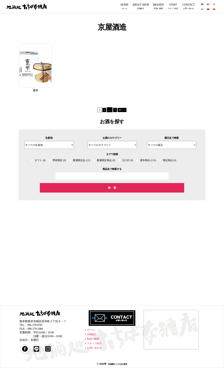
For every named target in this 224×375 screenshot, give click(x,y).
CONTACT (188, 6)
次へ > (122, 110)
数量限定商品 (106, 160)
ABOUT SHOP (140, 6)
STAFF (173, 6)
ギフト (40, 160)
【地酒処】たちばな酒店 (117, 371)
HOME (124, 6)
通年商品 (148, 160)
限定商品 (169, 160)
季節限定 (59, 160)
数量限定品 (81, 160)
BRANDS (158, 6)
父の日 (127, 160)
